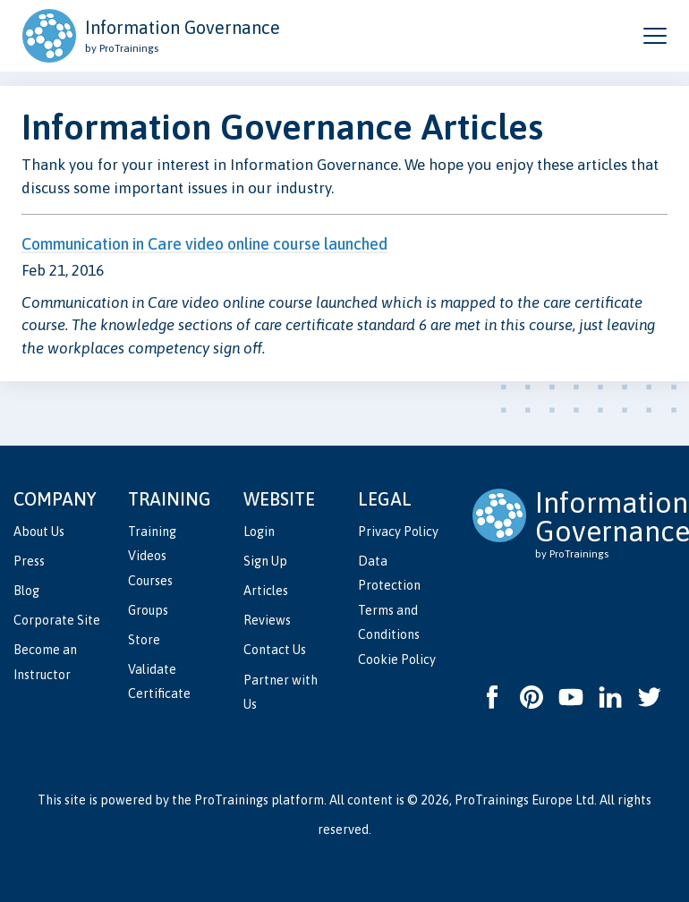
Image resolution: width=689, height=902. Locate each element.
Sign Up (265, 561)
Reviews (267, 620)
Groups (148, 610)
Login (259, 531)
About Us (38, 531)
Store (144, 640)
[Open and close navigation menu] (655, 36)
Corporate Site (56, 620)
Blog (26, 590)
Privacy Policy (398, 531)
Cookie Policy (397, 659)
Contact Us (274, 649)
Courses (150, 581)
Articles (265, 590)
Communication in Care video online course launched (204, 243)
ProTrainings (231, 800)
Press (29, 561)
